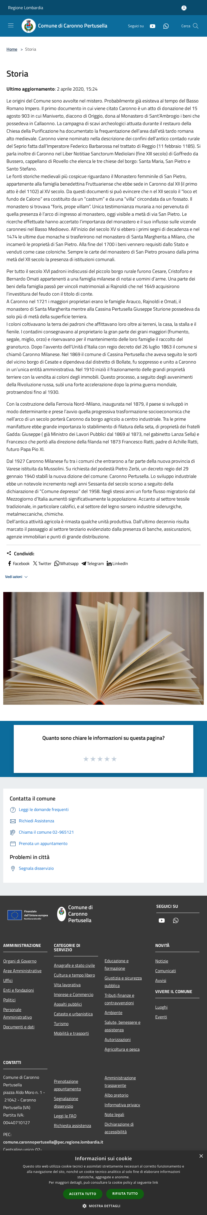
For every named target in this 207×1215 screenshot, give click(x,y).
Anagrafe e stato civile (74, 965)
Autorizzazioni (118, 1039)
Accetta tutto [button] (82, 1194)
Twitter (41, 563)
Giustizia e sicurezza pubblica (123, 982)
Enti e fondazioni (18, 990)
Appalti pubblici (68, 1004)
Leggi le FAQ (65, 1116)
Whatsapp (66, 563)
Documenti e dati (18, 1027)
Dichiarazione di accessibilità (119, 1128)
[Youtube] (150, 25)
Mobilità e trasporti (71, 1033)
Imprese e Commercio (73, 994)
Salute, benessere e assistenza (122, 1026)
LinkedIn (117, 563)
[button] (103, 1206)
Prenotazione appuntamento (67, 1085)
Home (11, 49)
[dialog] (103, 1183)
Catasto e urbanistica (73, 1014)
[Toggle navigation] (11, 25)
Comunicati (165, 970)
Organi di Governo (19, 961)
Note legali (114, 1114)
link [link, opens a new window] (155, 1182)
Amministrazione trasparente (120, 1081)
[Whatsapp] (163, 25)
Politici (9, 1000)
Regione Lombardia (25, 7)
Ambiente (113, 1012)
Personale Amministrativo (17, 1013)
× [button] (201, 1156)
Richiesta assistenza (72, 1125)
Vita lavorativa (67, 984)
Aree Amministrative (22, 970)
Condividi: (20, 553)
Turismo (61, 1023)
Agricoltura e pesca (122, 1049)
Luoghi (161, 1007)
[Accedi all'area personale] (184, 8)
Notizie (161, 961)
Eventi (161, 1017)
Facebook (18, 563)
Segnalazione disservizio (66, 1102)
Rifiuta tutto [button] (125, 1193)
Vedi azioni (17, 577)
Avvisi (160, 980)
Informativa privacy (122, 1104)
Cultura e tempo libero (74, 975)
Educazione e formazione (117, 964)
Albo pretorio (116, 1095)
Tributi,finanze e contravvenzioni (119, 999)
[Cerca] (195, 26)
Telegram (92, 563)
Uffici (8, 980)
